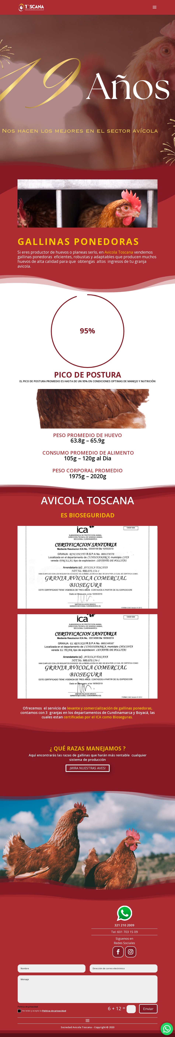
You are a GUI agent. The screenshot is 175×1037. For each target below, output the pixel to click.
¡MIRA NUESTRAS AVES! (88, 768)
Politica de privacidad (54, 1010)
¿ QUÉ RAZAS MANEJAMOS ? (88, 748)
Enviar (148, 1008)
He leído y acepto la (42, 1011)
